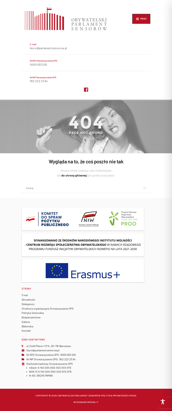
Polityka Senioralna (33, 312)
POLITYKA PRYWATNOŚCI (115, 395)
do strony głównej (74, 175)
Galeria (26, 321)
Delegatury (28, 304)
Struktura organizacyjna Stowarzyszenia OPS (48, 308)
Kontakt (26, 330)
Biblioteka (27, 326)
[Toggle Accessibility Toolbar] (162, 401)
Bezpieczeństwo (31, 317)
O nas (25, 295)
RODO (133, 395)
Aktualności (28, 299)
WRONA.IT (92, 402)
